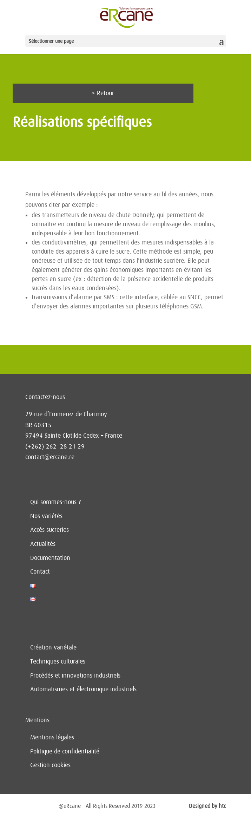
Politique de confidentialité (64, 751)
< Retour (103, 93)
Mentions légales (52, 737)
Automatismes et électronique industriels (83, 689)
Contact (40, 571)
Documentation (50, 557)
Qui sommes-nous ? (55, 501)
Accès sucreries (49, 529)
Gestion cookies (50, 765)
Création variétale (53, 647)
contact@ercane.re (49, 456)
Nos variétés (46, 515)
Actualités (42, 543)
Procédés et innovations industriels (75, 675)
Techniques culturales (57, 661)
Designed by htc (207, 806)
